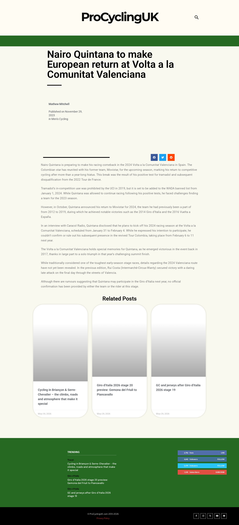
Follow (221, 459)
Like (223, 453)
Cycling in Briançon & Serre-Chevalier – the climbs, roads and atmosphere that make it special (91, 467)
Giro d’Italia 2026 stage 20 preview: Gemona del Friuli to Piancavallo (117, 389)
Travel (70, 460)
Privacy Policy (103, 518)
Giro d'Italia (73, 476)
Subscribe (220, 472)
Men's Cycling (59, 119)
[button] (196, 18)
